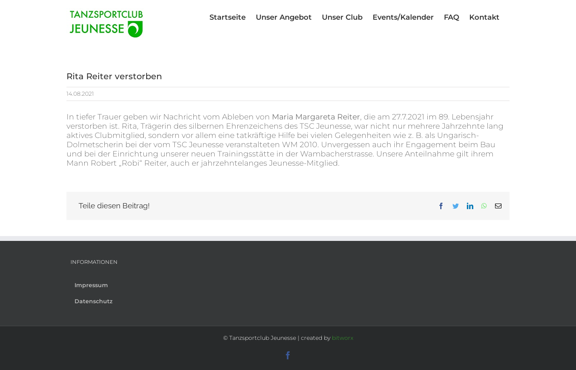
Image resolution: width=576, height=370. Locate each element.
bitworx (342, 337)
